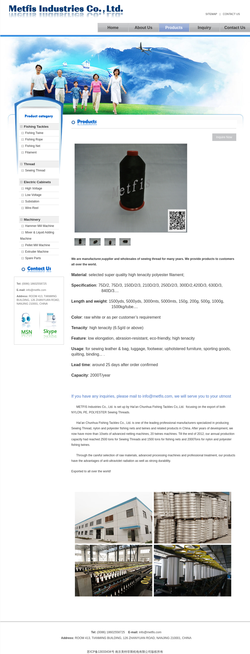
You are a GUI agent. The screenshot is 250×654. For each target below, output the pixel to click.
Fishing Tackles (36, 126)
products (174, 27)
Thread (29, 164)
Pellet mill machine (37, 245)
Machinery (32, 219)
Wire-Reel (31, 208)
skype (48, 325)
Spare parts (33, 258)
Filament (31, 152)
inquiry (204, 27)
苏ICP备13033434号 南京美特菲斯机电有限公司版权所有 (125, 652)
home (112, 27)
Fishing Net (32, 146)
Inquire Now (224, 137)
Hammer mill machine (39, 226)
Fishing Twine (34, 133)
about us (143, 27)
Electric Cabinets (37, 182)
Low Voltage (33, 195)
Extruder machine (37, 251)
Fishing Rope (34, 139)
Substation (32, 201)
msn (30, 325)
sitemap (211, 13)
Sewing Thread (35, 170)
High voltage (33, 188)
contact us (231, 13)
